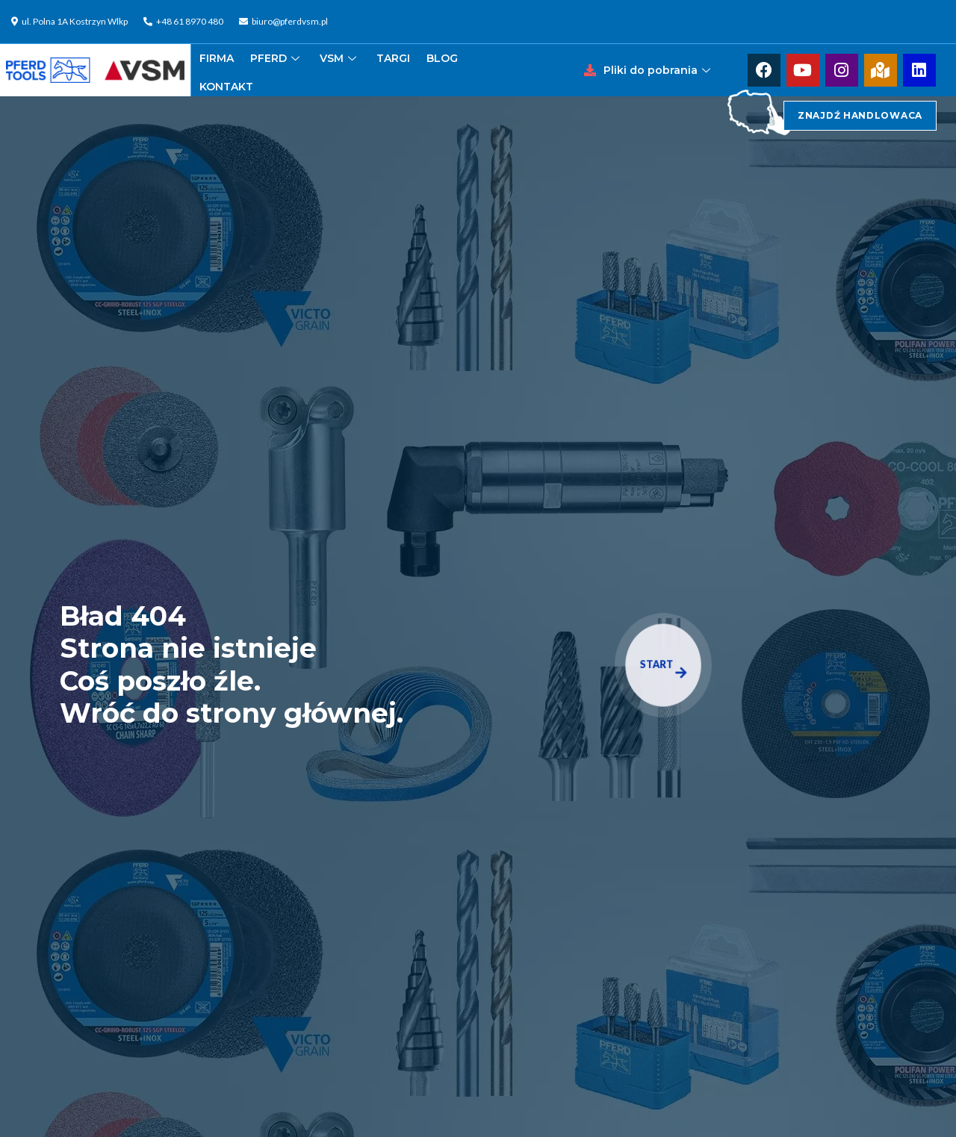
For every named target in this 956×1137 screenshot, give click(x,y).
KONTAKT (226, 86)
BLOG (442, 58)
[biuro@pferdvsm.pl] (285, 21)
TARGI (393, 58)
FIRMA (216, 58)
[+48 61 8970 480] (185, 21)
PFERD (276, 58)
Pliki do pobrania (658, 70)
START (663, 668)
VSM (340, 58)
